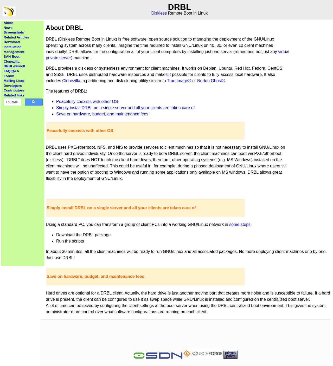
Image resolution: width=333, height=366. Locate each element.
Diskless (159, 13)
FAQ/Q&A (11, 71)
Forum (9, 76)
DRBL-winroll (14, 66)
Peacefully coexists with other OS (87, 101)
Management (14, 52)
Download (12, 42)
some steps (240, 224)
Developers (13, 86)
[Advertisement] (22, 185)
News (8, 28)
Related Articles (16, 37)
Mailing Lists (14, 81)
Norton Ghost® (211, 81)
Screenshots (14, 32)
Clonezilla (12, 61)
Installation (13, 47)
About (9, 23)
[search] (11, 102)
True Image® (179, 81)
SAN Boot (12, 56)
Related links (14, 95)
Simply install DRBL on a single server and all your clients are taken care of (125, 108)
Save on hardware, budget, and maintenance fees (102, 114)
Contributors (14, 90)
